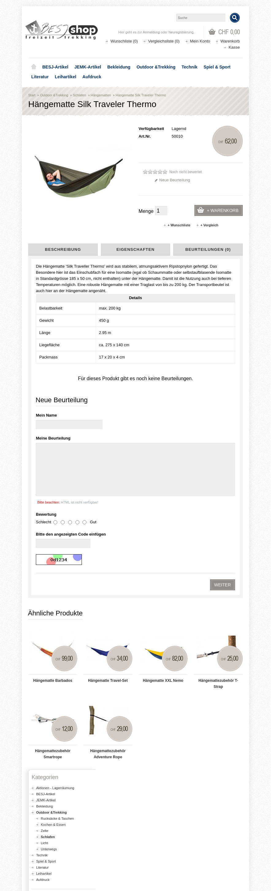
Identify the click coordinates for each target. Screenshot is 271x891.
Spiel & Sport (217, 67)
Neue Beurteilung (172, 180)
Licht (44, 546)
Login (38, 846)
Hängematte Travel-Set (108, 384)
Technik (189, 67)
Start (31, 95)
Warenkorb (230, 41)
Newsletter (42, 865)
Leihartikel (65, 76)
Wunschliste (43, 858)
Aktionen (151, 800)
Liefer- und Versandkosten (55, 626)
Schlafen (79, 95)
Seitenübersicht (47, 650)
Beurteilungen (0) (208, 249)
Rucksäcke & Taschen (57, 522)
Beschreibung (63, 249)
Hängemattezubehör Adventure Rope (107, 457)
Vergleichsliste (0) (164, 41)
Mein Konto (200, 41)
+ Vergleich (207, 225)
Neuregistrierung (181, 32)
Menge (146, 211)
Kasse (234, 47)
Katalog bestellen (158, 852)
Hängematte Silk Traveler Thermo (141, 95)
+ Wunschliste (176, 225)
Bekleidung (118, 67)
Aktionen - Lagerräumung (55, 491)
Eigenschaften (135, 249)
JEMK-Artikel (87, 67)
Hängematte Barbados (52, 384)
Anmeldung (151, 32)
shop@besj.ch (150, 724)
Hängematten (101, 95)
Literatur (40, 76)
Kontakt (42, 644)
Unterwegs (49, 553)
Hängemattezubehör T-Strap (218, 387)
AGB (39, 632)
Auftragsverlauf (46, 852)
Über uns (43, 620)
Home (33, 67)
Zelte (44, 534)
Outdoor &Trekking (155, 67)
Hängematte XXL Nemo (163, 384)
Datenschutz (45, 638)
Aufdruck (91, 76)
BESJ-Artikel (55, 67)
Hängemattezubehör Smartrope (52, 457)
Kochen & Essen (53, 528)
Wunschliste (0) (124, 41)
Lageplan (43, 614)
